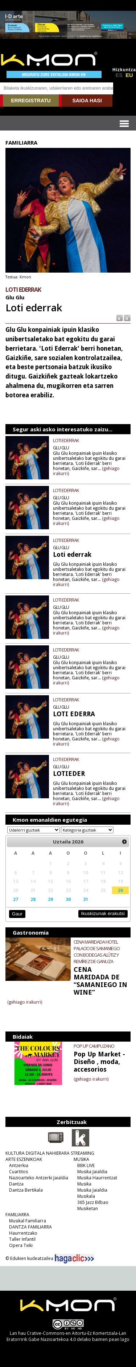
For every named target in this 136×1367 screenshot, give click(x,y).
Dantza (16, 1184)
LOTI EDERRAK (66, 440)
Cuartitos (18, 1172)
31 (85, 899)
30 (68, 899)
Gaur (17, 914)
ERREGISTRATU (30, 100)
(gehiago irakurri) (24, 1002)
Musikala (86, 1196)
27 (15, 899)
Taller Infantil (22, 1239)
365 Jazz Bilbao (92, 1202)
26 (120, 890)
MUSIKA (81, 1159)
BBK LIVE (86, 1165)
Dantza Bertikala (26, 1190)
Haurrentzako (23, 1233)
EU (129, 75)
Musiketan (87, 1208)
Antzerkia (18, 1165)
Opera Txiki (21, 1245)
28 (33, 899)
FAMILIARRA (17, 1215)
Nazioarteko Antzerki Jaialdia (38, 1178)
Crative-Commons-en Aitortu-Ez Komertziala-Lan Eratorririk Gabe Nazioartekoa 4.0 (66, 1336)
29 (50, 899)
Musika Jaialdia (92, 1172)
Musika (84, 1184)
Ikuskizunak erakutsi (103, 913)
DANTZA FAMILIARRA (30, 1227)
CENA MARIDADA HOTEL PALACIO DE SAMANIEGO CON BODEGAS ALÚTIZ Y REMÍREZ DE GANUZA (97, 952)
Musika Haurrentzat (97, 1178)
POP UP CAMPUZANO (94, 1046)
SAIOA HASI (87, 100)
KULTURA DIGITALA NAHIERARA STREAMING (49, 1153)
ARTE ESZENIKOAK (23, 1159)
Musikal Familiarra (27, 1221)
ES (119, 75)
